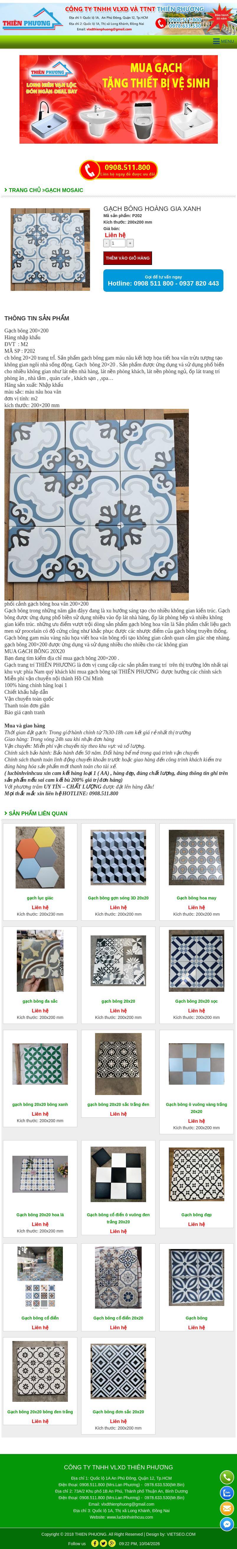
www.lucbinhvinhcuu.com (130, 1517)
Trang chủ (25, 190)
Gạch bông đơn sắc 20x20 (118, 1411)
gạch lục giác (40, 898)
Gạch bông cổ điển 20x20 (118, 1318)
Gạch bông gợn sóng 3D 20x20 (118, 898)
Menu (223, 41)
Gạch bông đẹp (197, 1214)
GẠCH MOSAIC (64, 190)
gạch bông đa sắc (40, 1001)
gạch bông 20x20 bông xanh (40, 1104)
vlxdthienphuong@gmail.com (127, 1504)
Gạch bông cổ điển (40, 1318)
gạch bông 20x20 (118, 1001)
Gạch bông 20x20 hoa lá (40, 1214)
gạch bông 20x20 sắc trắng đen (118, 1104)
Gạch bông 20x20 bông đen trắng (40, 1411)
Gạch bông (196, 1318)
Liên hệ (115, 235)
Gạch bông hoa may (196, 898)
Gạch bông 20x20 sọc (196, 1001)
